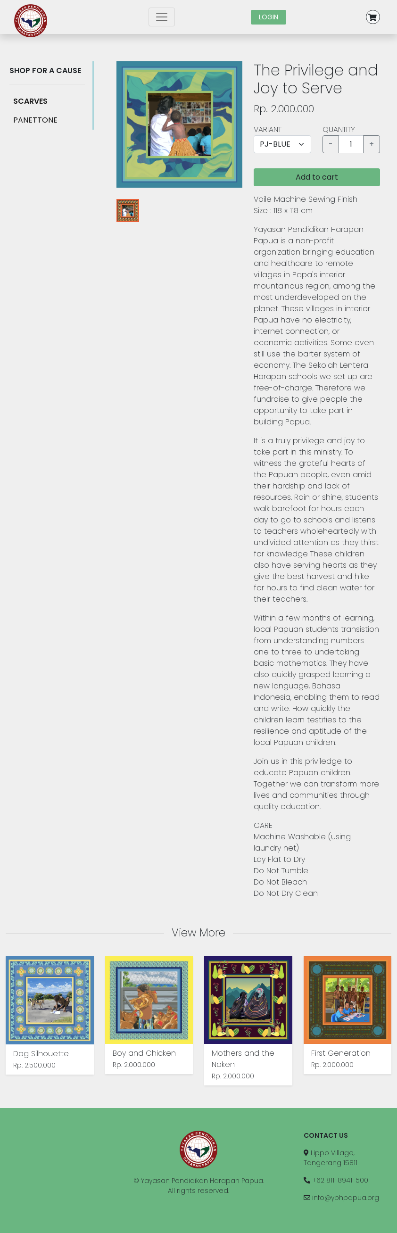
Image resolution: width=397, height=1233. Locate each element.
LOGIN (268, 17)
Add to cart (317, 177)
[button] (378, 17)
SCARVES (30, 101)
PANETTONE (35, 120)
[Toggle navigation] (162, 17)
